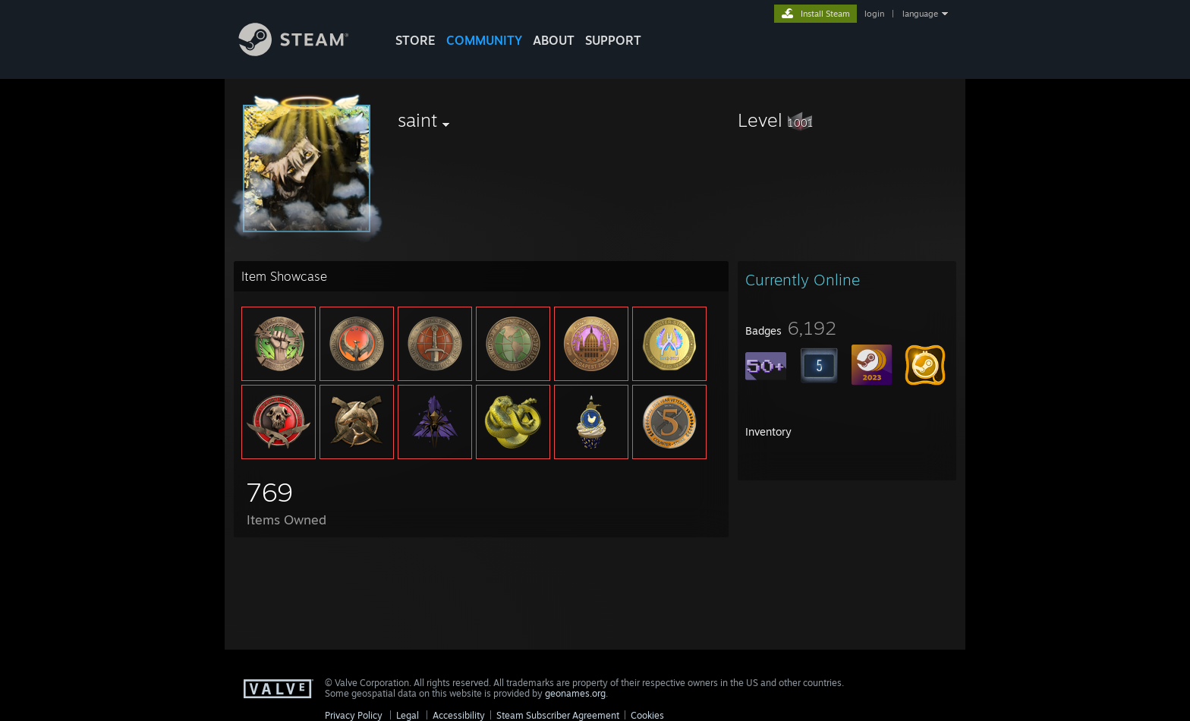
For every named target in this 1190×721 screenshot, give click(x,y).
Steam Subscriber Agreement (557, 715)
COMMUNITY (484, 40)
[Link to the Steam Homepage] (305, 52)
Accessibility (459, 715)
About (554, 40)
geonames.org (575, 693)
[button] (847, 120)
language (920, 13)
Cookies (647, 715)
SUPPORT (613, 40)
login (874, 13)
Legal (407, 715)
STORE (415, 40)
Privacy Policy (353, 715)
